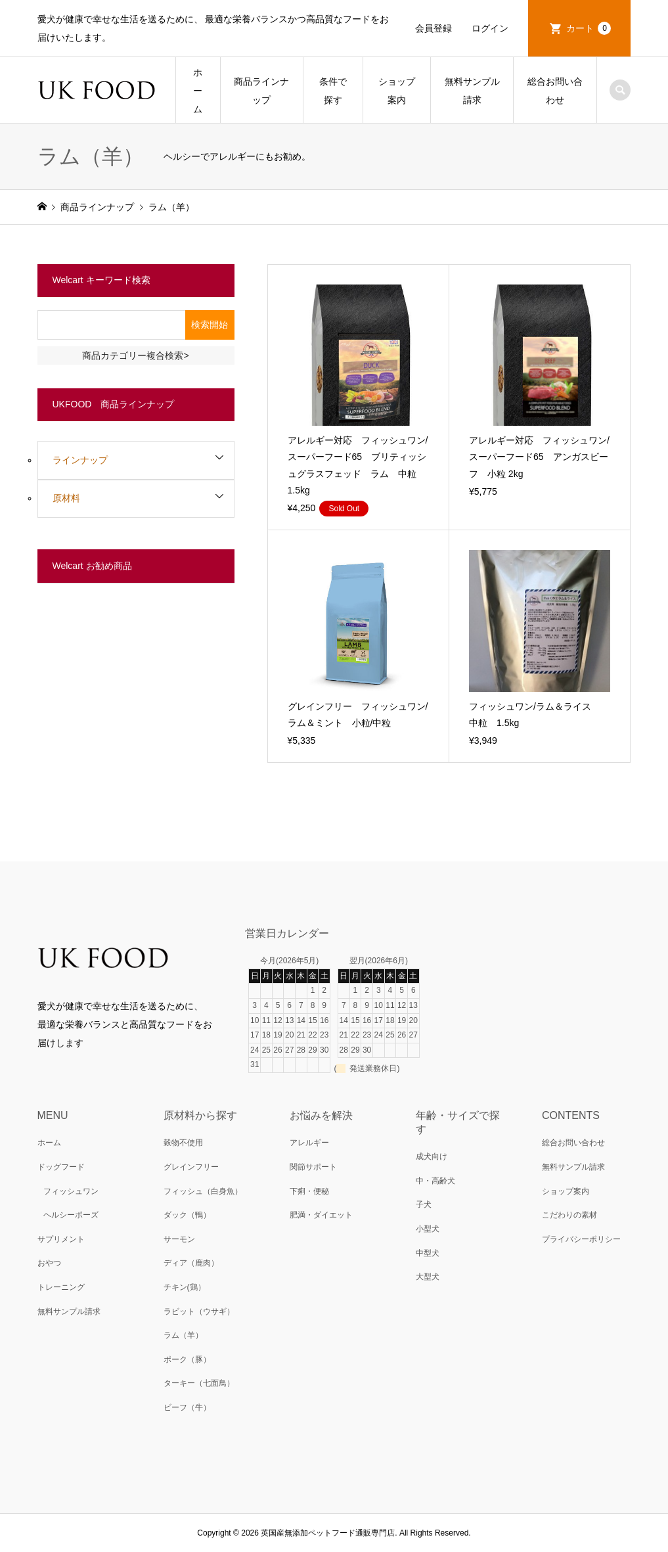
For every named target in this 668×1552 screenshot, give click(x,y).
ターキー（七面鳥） (199, 1383)
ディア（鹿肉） (191, 1262)
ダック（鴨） (187, 1215)
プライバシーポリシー (581, 1239)
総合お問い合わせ (555, 90)
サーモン (179, 1239)
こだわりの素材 (569, 1215)
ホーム (197, 90)
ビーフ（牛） (187, 1407)
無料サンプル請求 (472, 90)
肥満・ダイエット (321, 1215)
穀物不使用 (183, 1142)
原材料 (66, 498)
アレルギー (309, 1142)
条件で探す (333, 90)
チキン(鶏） (185, 1287)
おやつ (49, 1262)
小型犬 (427, 1228)
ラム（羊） (183, 1335)
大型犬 (427, 1276)
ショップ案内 (396, 90)
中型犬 (427, 1253)
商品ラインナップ (261, 90)
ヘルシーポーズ (71, 1215)
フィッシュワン (71, 1191)
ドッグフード (61, 1167)
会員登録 (433, 28)
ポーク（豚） (187, 1359)
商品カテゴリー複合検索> (135, 355)
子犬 (424, 1204)
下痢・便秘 (309, 1191)
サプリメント (61, 1239)
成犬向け (431, 1156)
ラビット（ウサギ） (199, 1311)
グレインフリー (191, 1167)
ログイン (490, 28)
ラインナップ (80, 460)
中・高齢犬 (435, 1180)
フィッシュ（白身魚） (203, 1191)
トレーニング (61, 1287)
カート (588, 28)
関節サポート (313, 1167)
